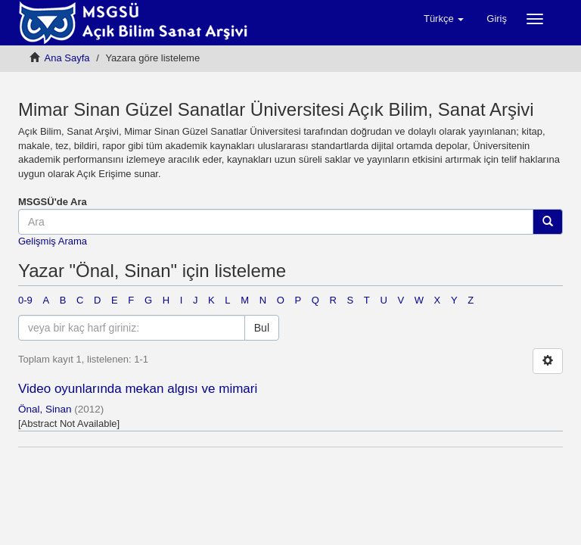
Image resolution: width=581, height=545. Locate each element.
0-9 (25, 300)
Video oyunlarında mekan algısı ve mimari (137, 389)
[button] (443, 19)
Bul (261, 328)
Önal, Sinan (45, 409)
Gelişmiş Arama (52, 241)
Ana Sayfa (67, 58)
